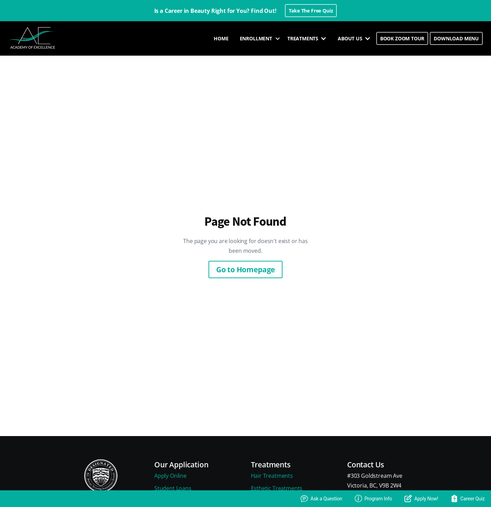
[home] (33, 38)
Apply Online (170, 476)
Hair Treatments (272, 476)
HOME (221, 38)
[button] (258, 39)
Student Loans (172, 488)
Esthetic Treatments (277, 488)
